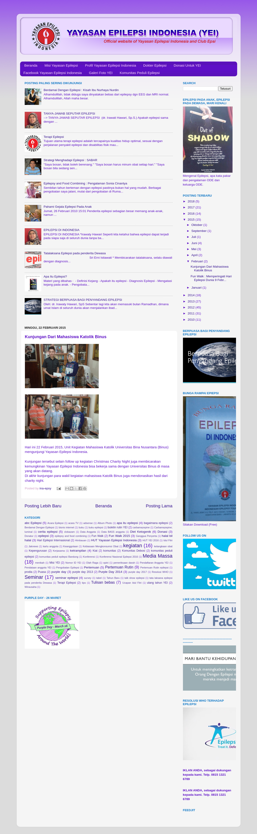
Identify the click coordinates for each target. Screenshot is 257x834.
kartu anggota (50, 546)
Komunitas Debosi (133, 550)
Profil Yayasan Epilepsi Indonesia (110, 65)
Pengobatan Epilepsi (67, 567)
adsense (88, 523)
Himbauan (80, 540)
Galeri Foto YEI (100, 73)
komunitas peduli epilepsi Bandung (58, 556)
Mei (194, 249)
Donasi (162, 531)
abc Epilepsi (33, 523)
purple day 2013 (82, 572)
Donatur (29, 536)
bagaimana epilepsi (156, 523)
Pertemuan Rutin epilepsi (154, 567)
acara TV (73, 523)
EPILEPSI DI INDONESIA (61, 230)
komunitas (109, 550)
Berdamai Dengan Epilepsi (39, 527)
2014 (191, 295)
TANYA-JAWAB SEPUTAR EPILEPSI (69, 113)
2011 (191, 313)
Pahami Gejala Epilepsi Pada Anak (68, 206)
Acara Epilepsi (56, 523)
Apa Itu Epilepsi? (55, 276)
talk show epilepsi (135, 578)
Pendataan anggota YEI (38, 567)
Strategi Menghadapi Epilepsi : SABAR (70, 160)
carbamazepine (141, 527)
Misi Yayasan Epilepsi (61, 65)
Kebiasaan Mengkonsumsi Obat (101, 546)
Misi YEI (54, 562)
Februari (197, 261)
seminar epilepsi (66, 578)
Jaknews (33, 546)
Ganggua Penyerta (146, 536)
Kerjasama (59, 550)
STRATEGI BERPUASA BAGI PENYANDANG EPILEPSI (83, 300)
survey (87, 578)
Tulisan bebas (103, 582)
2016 (191, 213)
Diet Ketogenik (140, 531)
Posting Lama (159, 505)
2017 (191, 207)
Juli (194, 237)
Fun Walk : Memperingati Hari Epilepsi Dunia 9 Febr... (211, 278)
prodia (29, 572)
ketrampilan (78, 550)
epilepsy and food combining (71, 536)
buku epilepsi (96, 527)
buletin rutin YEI (118, 527)
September (199, 231)
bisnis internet (66, 527)
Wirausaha (31, 587)
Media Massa (158, 556)
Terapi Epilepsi (54, 137)
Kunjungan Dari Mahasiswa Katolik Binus (209, 268)
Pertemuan (91, 567)
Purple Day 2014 (110, 572)
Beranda (30, 65)
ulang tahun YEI (157, 582)
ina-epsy (45, 488)
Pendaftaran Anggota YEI (154, 562)
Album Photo (105, 523)
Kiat (95, 550)
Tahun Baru (113, 578)
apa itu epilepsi (127, 523)
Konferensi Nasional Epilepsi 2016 (119, 556)
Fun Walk (98, 536)
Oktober (197, 225)
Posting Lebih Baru (43, 505)
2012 (191, 307)
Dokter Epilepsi (155, 65)
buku (81, 527)
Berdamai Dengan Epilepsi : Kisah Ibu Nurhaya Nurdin (81, 90)
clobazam (69, 531)
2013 (191, 301)
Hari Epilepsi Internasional (53, 540)
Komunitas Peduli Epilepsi (140, 73)
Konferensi (89, 556)
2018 (191, 201)
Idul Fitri (167, 540)
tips (84, 582)
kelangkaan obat (163, 546)
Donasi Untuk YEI (187, 65)
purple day (58, 572)
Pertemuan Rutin (119, 567)
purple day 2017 (137, 572)
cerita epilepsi (47, 531)
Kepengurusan (38, 550)
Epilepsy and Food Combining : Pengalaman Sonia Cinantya (85, 183)
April (195, 255)
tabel (99, 578)
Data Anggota (88, 531)
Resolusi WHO (160, 572)
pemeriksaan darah (124, 562)
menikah (40, 562)
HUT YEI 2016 (151, 540)
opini (105, 562)
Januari (197, 287)
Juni (194, 243)
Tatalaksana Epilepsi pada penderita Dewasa (75, 253)
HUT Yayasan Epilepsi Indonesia (114, 540)
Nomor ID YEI (73, 562)
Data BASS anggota (113, 531)
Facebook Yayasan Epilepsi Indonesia (53, 73)
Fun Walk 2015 (119, 536)
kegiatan (132, 545)
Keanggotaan (70, 546)
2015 (191, 219)
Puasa (42, 572)
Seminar (34, 577)
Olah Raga (92, 562)
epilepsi (43, 536)
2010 (191, 319)
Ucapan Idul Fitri (132, 582)
